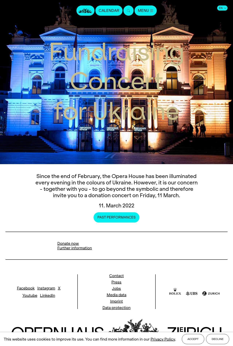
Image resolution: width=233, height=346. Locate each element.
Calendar (109, 10)
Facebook (26, 288)
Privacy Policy (163, 339)
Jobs (116, 288)
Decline (218, 339)
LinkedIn (47, 295)
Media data (116, 295)
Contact (116, 276)
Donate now (68, 243)
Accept (193, 339)
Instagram (46, 288)
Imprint (116, 301)
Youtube (29, 295)
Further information (74, 248)
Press (116, 282)
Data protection (116, 308)
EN (222, 8)
